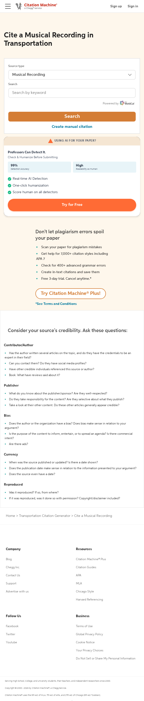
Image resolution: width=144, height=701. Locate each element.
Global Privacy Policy (89, 634)
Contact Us (13, 575)
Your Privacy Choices (89, 650)
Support (11, 583)
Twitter (10, 634)
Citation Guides (86, 567)
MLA (79, 583)
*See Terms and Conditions (56, 304)
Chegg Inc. (13, 567)
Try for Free (72, 205)
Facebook (12, 626)
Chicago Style (85, 591)
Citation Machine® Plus (91, 559)
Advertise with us (17, 591)
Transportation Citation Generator (44, 516)
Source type (16, 66)
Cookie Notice (85, 642)
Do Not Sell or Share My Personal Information (105, 658)
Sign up (116, 6)
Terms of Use (84, 626)
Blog (9, 559)
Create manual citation (72, 127)
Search (12, 84)
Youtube (11, 642)
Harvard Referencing (89, 599)
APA (78, 575)
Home (10, 516)
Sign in (133, 6)
